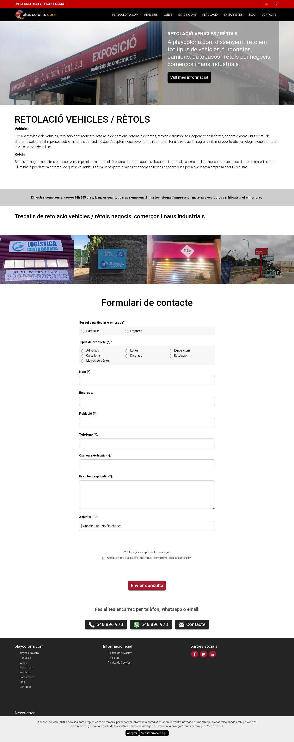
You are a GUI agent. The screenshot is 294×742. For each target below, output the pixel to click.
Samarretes (233, 14)
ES (276, 4)
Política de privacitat (120, 652)
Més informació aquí (154, 733)
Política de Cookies (119, 662)
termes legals (162, 552)
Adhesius (151, 14)
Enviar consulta (147, 585)
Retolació (210, 14)
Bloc (252, 14)
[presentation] (147, 569)
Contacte (269, 14)
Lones (168, 14)
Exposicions (187, 14)
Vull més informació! (189, 77)
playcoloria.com (125, 14)
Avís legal (113, 657)
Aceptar (132, 733)
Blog (22, 682)
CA (266, 4)
